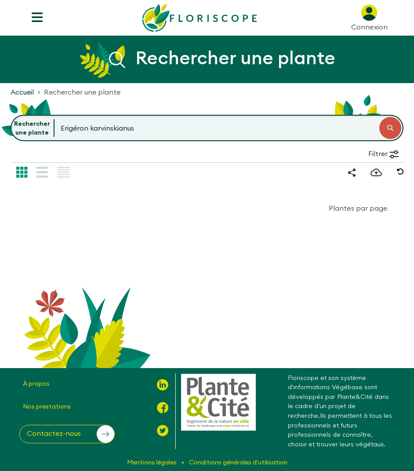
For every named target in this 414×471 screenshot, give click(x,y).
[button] (400, 171)
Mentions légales (152, 462)
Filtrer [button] (383, 153)
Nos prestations (47, 406)
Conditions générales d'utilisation (238, 462)
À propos (36, 383)
